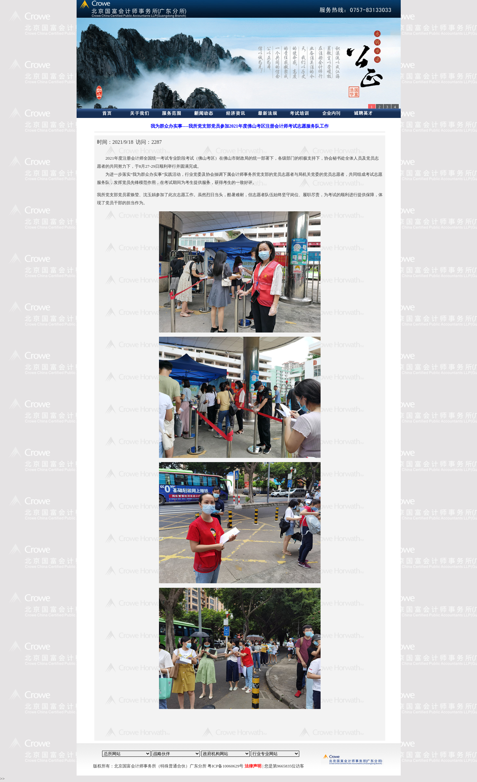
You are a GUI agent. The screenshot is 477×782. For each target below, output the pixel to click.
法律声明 (253, 766)
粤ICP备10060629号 (225, 766)
